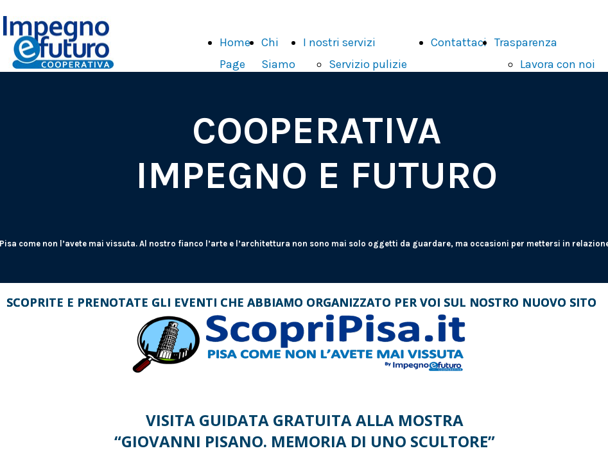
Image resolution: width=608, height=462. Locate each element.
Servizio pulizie (368, 64)
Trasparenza (525, 42)
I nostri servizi (339, 42)
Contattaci (459, 42)
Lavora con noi (557, 64)
